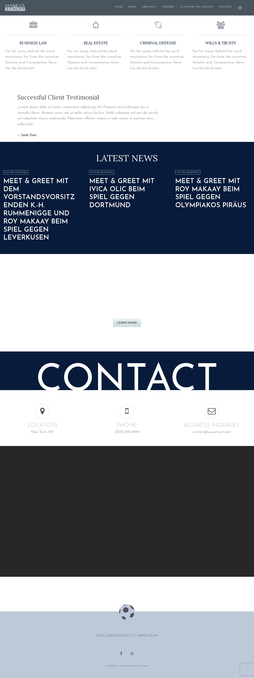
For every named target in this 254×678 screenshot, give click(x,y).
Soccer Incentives (16, 172)
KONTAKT (225, 7)
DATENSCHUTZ (121, 636)
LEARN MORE (127, 322)
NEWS (132, 7)
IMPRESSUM (147, 636)
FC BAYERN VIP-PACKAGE (196, 7)
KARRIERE (168, 7)
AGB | (101, 636)
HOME (119, 7)
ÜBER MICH (149, 7)
